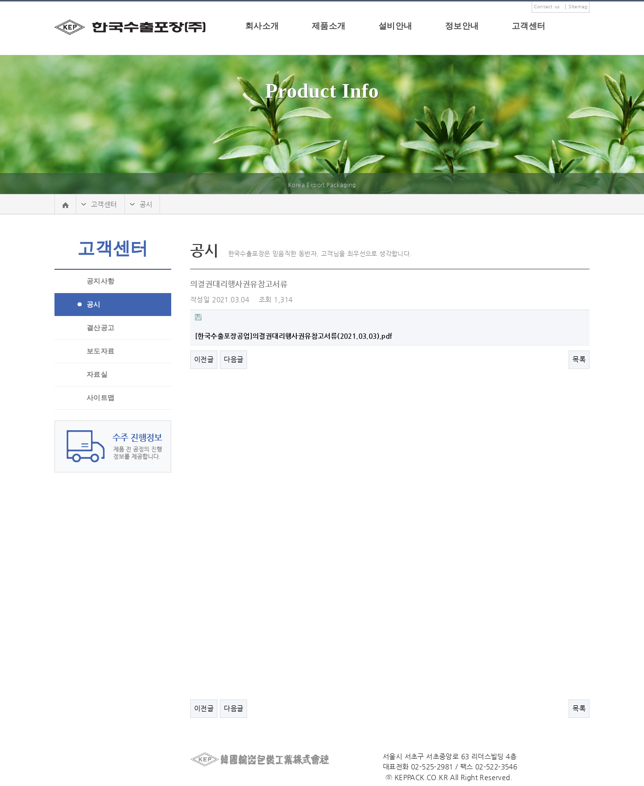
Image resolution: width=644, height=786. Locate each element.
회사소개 (262, 26)
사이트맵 (101, 398)
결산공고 (101, 328)
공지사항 (101, 281)
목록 (579, 359)
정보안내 (462, 26)
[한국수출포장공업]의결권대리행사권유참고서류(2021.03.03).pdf (294, 336)
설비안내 (395, 26)
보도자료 (101, 351)
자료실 (97, 374)
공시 (94, 304)
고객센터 (529, 26)
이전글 (204, 359)
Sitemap (578, 6)
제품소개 (329, 26)
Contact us (547, 6)
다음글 (233, 359)
